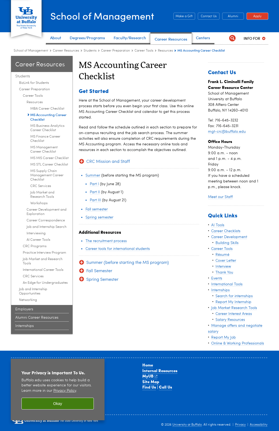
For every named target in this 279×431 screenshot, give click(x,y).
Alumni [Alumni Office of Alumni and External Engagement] (230, 16)
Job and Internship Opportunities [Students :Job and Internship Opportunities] (33, 291)
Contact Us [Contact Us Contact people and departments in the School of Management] (207, 16)
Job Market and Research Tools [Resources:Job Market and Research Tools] (42, 195)
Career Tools (222, 249)
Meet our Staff (220, 197)
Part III (95, 200)
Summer (92, 175)
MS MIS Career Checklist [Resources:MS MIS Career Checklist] (49, 158)
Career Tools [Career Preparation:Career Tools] (144, 50)
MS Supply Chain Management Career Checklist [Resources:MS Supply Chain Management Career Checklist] (47, 175)
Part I (94, 184)
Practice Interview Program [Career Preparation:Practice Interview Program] (44, 252)
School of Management (102, 15)
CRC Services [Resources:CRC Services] (40, 186)
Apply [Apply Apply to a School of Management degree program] (254, 16)
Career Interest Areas (233, 314)
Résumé (222, 255)
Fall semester (96, 209)
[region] (58, 389)
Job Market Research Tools (234, 308)
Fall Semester (99, 271)
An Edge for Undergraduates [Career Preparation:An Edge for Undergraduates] (45, 283)
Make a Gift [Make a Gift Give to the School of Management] (183, 16)
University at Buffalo (187, 424)
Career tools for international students (117, 249)
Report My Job (223, 337)
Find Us (149, 387)
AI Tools (217, 225)
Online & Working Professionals (237, 343)
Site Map (150, 382)
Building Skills (227, 243)
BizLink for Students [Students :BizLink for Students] (34, 83)
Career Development (229, 237)
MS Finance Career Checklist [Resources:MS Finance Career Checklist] (45, 139)
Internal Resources (159, 370)
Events (216, 278)
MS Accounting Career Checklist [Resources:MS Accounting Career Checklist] (48, 116)
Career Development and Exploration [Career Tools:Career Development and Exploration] (46, 212)
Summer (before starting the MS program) (127, 263)
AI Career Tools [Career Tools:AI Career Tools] (38, 240)
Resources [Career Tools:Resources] (165, 50)
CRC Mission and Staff (108, 162)
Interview (223, 266)
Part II (95, 192)
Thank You (224, 272)
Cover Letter (225, 261)
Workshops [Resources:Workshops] (39, 203)
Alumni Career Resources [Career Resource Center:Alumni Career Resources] (36, 317)
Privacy (240, 424)
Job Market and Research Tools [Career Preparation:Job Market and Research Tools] (42, 261)
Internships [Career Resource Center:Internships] (24, 326)
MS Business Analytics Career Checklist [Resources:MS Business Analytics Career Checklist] (47, 128)
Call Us (165, 387)
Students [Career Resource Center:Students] (90, 50)
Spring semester (99, 217)
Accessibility (258, 424)
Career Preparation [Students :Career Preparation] (115, 50)
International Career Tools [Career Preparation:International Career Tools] (43, 270)
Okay (57, 403)
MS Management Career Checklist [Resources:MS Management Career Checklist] (44, 149)
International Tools (227, 284)
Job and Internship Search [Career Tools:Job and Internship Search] (46, 227)
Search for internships (234, 296)
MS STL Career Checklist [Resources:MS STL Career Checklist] (49, 164)
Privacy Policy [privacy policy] (64, 391)
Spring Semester (102, 280)
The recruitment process (106, 241)
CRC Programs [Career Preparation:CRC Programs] (35, 246)
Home (147, 365)
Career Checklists (225, 231)
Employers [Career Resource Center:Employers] (24, 309)
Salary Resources (230, 320)
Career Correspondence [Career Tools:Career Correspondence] (46, 220)
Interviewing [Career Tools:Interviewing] (36, 233)
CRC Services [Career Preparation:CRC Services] (33, 276)
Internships (220, 290)
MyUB (150, 376)
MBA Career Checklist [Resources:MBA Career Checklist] (47, 108)
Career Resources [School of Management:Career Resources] (66, 50)
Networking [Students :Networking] (28, 300)
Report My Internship (233, 302)
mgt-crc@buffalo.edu (227, 132)
